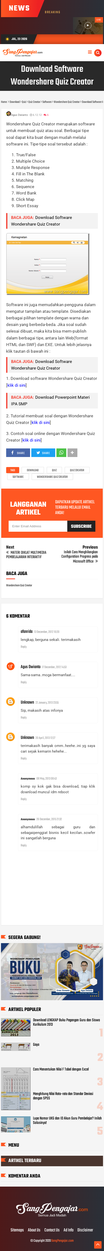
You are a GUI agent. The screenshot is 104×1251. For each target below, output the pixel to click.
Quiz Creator (77, 470)
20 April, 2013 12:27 (45, 738)
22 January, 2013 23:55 (47, 702)
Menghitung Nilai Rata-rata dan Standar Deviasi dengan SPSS (63, 1096)
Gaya (36, 1045)
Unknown (27, 702)
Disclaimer (85, 1230)
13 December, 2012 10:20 (46, 632)
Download (33, 470)
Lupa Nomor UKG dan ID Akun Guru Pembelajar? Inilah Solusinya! (67, 1120)
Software (18, 477)
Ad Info (68, 1230)
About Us (34, 1230)
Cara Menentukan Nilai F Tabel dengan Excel (61, 1069)
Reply (24, 647)
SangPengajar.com (62, 1241)
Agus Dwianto (30, 667)
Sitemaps (17, 1230)
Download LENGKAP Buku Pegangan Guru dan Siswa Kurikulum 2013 (66, 1022)
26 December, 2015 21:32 (49, 819)
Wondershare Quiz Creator (52, 477)
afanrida (27, 631)
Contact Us (52, 1230)
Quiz (54, 470)
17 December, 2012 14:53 (54, 667)
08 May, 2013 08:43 (46, 778)
